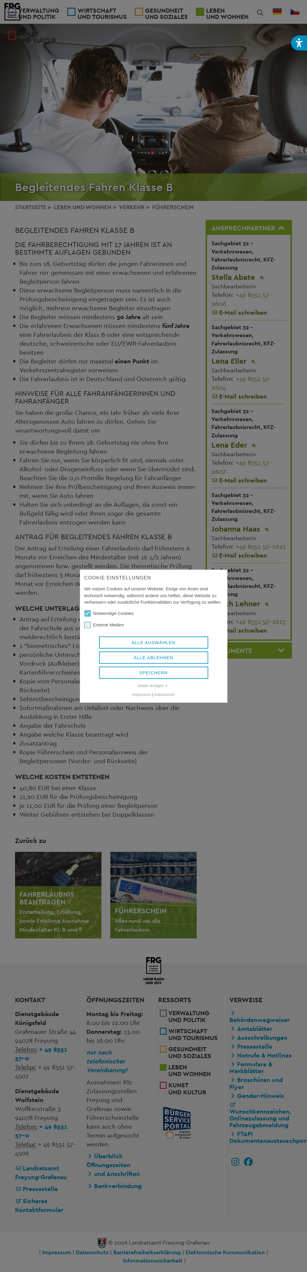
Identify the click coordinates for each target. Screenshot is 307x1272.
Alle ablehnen (153, 657)
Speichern (153, 672)
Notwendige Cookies (109, 613)
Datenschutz (164, 694)
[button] (299, 43)
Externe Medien (104, 625)
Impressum (141, 694)
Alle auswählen (153, 642)
